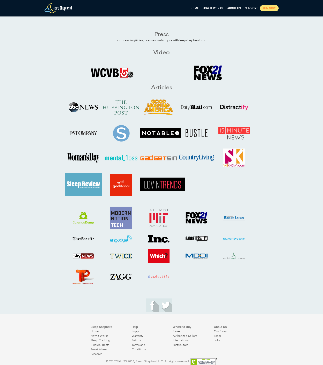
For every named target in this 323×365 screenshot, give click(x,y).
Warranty (137, 336)
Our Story (220, 331)
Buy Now (269, 8)
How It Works (213, 8)
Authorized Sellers (185, 336)
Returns (136, 340)
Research (96, 354)
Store (176, 331)
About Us (234, 8)
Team (217, 336)
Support (251, 8)
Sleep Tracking (100, 340)
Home (194, 8)
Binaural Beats (100, 345)
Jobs (217, 340)
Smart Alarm (99, 349)
